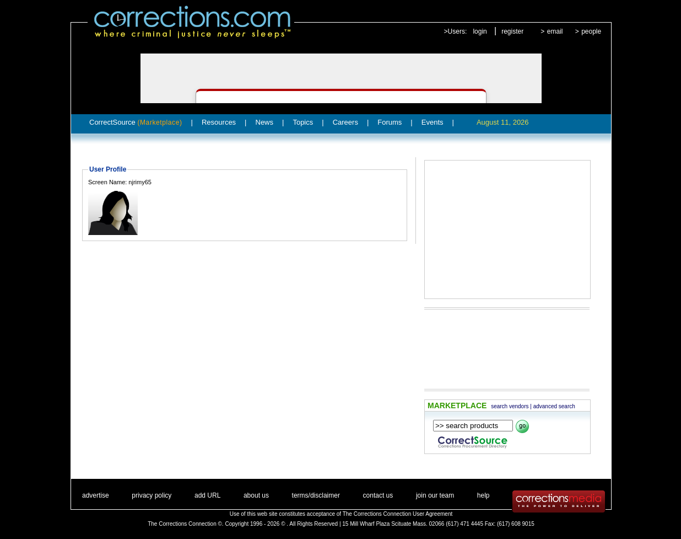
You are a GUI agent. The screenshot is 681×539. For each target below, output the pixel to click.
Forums (389, 122)
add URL (207, 495)
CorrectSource (135, 122)
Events (432, 122)
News (265, 122)
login (480, 31)
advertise (95, 495)
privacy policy (151, 495)
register (512, 31)
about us (256, 495)
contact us (378, 495)
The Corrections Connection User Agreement (398, 514)
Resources (219, 122)
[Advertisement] (507, 229)
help (483, 495)
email (555, 31)
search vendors (509, 406)
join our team (435, 495)
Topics (303, 122)
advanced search (554, 406)
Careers (345, 122)
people (591, 31)
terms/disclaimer (316, 495)
